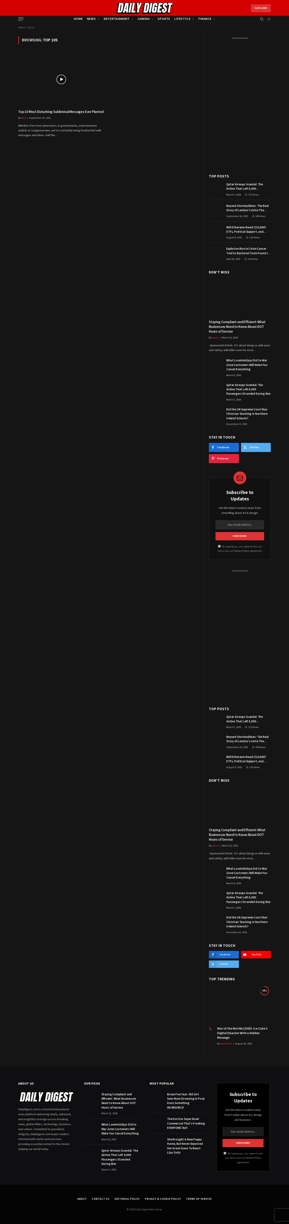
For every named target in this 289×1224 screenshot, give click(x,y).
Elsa (23, 118)
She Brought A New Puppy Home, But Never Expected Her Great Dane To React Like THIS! (185, 1146)
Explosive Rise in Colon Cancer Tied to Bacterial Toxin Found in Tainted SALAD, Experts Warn (247, 251)
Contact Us (101, 1199)
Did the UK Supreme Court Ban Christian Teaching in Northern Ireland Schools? (247, 414)
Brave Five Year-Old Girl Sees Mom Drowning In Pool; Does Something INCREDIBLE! (186, 1101)
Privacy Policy (241, 551)
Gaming (144, 19)
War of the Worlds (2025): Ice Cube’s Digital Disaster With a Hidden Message (242, 1033)
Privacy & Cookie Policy (163, 1199)
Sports (164, 19)
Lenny (215, 337)
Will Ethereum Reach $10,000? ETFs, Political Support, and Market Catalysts (246, 229)
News (91, 19)
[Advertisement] (240, 103)
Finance (205, 19)
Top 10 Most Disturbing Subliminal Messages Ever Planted (61, 112)
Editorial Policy (127, 1199)
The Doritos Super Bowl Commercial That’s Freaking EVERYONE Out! (186, 1123)
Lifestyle (182, 19)
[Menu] (21, 19)
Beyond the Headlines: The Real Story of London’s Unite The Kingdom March (247, 208)
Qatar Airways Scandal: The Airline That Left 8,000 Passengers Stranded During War (248, 186)
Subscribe (260, 8)
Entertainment (117, 19)
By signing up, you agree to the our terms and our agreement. (243, 1158)
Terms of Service (199, 1199)
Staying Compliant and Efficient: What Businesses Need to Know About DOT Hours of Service (237, 327)
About (82, 1199)
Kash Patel (226, 1043)
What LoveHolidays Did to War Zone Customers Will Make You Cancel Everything (246, 365)
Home (78, 19)
